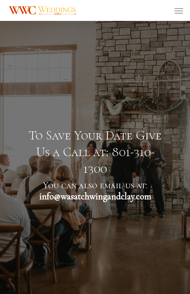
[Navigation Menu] (178, 10)
